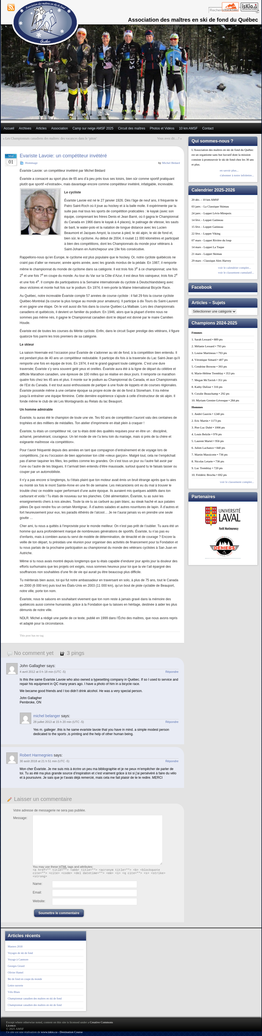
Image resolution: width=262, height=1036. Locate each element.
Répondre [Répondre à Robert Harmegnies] (171, 761)
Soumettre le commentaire (59, 915)
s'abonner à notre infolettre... (237, 175)
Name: (37, 886)
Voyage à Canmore (18, 961)
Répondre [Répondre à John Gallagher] (171, 671)
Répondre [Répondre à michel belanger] (171, 721)
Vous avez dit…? (168, 138)
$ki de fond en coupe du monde (25, 981)
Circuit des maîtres (131, 128)
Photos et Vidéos (162, 128)
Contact (207, 128)
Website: (39, 903)
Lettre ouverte (15, 987)
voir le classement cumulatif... (236, 272)
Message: (20, 818)
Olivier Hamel (15, 974)
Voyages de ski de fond (20, 955)
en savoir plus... (229, 170)
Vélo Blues (14, 994)
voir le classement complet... (237, 481)
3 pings (75, 653)
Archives (25, 128)
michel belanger (46, 716)
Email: (37, 895)
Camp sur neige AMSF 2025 (92, 128)
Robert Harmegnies (36, 755)
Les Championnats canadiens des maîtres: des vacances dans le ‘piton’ (51, 138)
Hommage (31, 162)
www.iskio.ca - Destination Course (62, 1034)
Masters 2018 (15, 948)
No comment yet (34, 653)
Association (59, 128)
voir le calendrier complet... (234, 267)
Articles (41, 128)
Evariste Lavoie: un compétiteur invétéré (63, 155)
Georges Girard (16, 968)
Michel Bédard (171, 162)
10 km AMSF (188, 128)
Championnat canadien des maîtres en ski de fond (35, 1000)
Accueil (9, 128)
